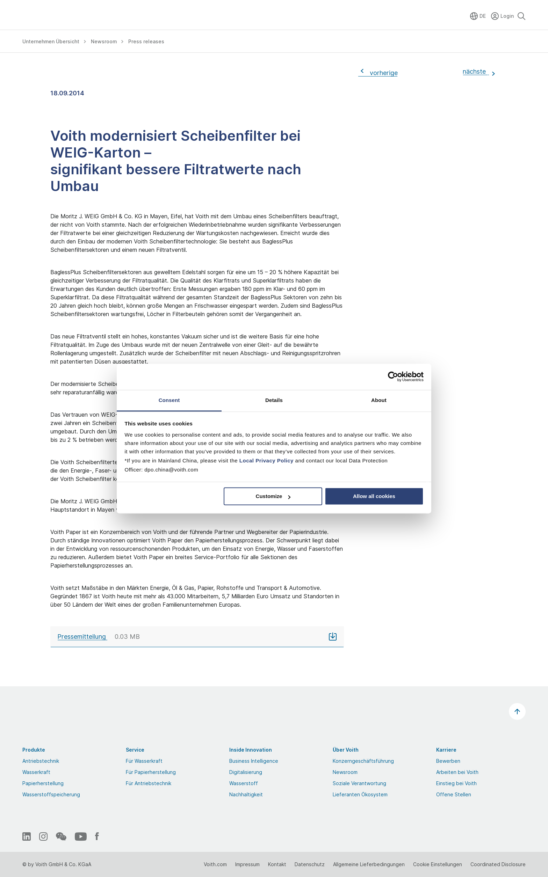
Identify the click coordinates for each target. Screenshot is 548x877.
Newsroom (345, 772)
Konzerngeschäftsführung (363, 761)
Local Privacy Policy (266, 460)
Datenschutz (310, 864)
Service (135, 750)
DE (483, 16)
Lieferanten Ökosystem (360, 794)
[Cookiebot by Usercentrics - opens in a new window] (393, 376)
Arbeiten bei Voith (457, 772)
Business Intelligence (253, 761)
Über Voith (346, 750)
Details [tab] (274, 400)
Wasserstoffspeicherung (51, 794)
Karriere (446, 750)
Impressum (247, 864)
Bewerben (448, 761)
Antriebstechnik (40, 761)
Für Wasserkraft (144, 761)
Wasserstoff (243, 783)
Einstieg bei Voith (456, 783)
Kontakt (277, 864)
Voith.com (215, 864)
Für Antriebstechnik (148, 783)
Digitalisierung (245, 772)
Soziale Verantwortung (359, 783)
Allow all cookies (374, 496)
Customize (273, 496)
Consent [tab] (169, 400)
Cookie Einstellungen (437, 864)
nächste (476, 71)
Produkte (33, 750)
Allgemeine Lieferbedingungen (369, 864)
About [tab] (379, 400)
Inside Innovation (250, 750)
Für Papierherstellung (151, 772)
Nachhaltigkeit (246, 794)
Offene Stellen (453, 794)
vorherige (382, 72)
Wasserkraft (36, 772)
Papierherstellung (43, 783)
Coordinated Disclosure (498, 864)
